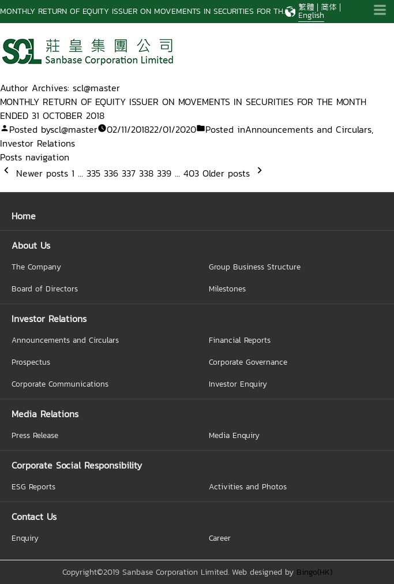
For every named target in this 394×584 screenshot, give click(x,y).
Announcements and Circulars (308, 129)
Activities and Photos (248, 486)
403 (191, 173)
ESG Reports (33, 486)
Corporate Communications (60, 384)
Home (24, 216)
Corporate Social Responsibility (77, 465)
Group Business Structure (255, 266)
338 (146, 173)
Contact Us (34, 516)
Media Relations (45, 414)
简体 (329, 7)
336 (111, 173)
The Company (36, 266)
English (311, 15)
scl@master (73, 129)
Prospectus (31, 362)
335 (93, 173)
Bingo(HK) (314, 572)
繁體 (306, 7)
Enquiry (25, 538)
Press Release (35, 435)
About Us (31, 245)
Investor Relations (37, 143)
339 (164, 173)
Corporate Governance (248, 362)
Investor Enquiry (238, 384)
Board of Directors (45, 288)
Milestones (227, 288)
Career (220, 538)
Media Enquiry (234, 435)
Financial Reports (240, 340)
